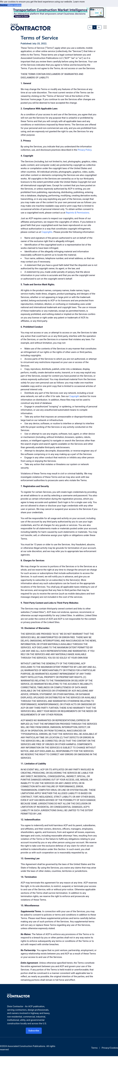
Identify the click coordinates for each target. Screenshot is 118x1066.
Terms (94, 1047)
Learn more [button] (79, 1)
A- (90, 27)
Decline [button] (3, 5)
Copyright (74, 396)
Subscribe (33, 1030)
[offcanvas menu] (105, 27)
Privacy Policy (84, 150)
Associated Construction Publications (26, 1046)
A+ (99, 27)
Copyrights (47, 232)
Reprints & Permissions (77, 212)
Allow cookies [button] (14, 5)
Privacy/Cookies (110, 1047)
